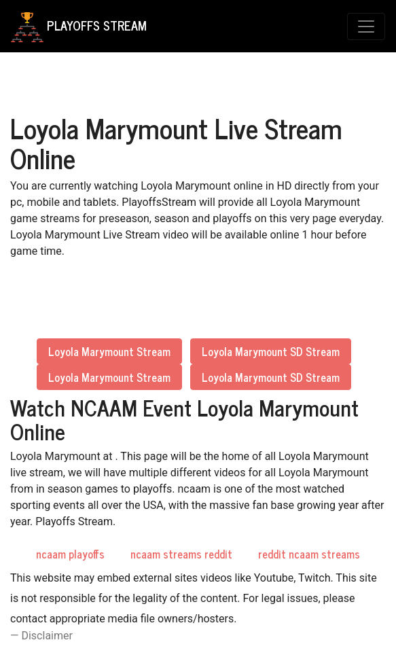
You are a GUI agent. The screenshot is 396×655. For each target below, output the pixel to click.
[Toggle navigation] (366, 26)
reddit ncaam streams (309, 554)
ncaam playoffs (70, 554)
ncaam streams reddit (181, 554)
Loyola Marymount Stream (109, 351)
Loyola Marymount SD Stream (271, 351)
